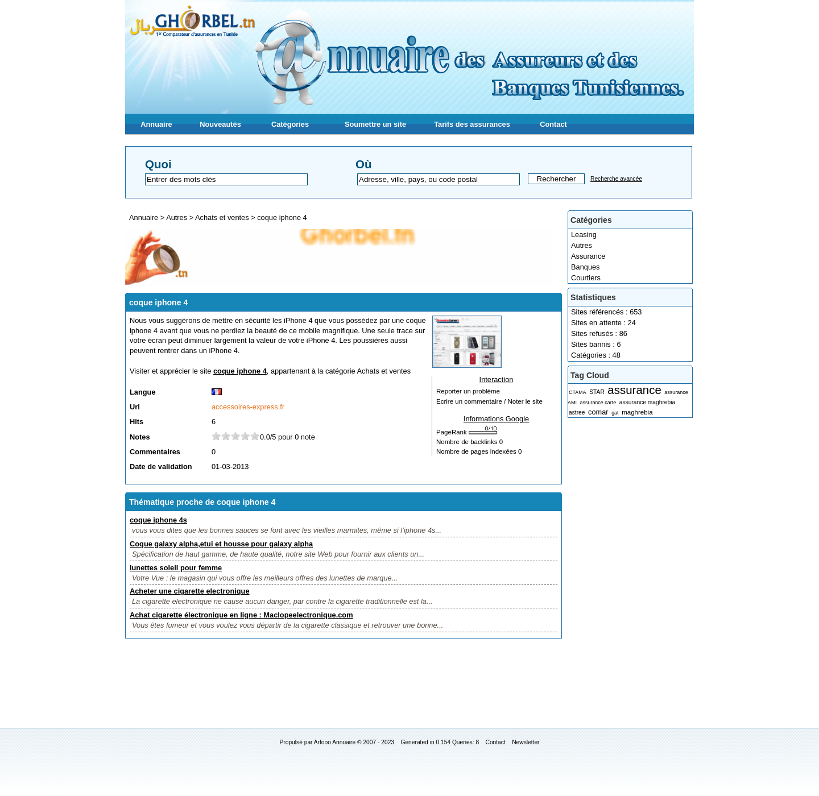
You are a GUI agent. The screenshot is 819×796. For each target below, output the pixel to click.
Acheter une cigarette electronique (190, 591)
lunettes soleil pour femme (176, 567)
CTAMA (577, 392)
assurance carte (598, 402)
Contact (553, 124)
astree (577, 412)
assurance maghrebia (647, 402)
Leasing (584, 234)
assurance (634, 389)
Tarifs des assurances (472, 124)
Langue (143, 392)
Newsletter (525, 742)
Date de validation (161, 466)
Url (135, 407)
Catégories (290, 124)
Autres (581, 245)
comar (598, 412)
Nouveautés (220, 124)
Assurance (588, 256)
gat (614, 413)
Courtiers (586, 277)
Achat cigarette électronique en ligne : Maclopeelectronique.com (241, 615)
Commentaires (155, 451)
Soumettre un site (375, 124)
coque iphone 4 (282, 217)
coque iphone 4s (158, 520)
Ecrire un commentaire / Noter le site (489, 401)
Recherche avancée (616, 179)
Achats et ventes (223, 217)
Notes (140, 437)
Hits (136, 421)
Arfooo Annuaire (334, 742)
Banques (585, 267)
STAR (597, 392)
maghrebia (637, 412)
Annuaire (156, 124)
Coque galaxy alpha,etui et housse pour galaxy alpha (221, 544)
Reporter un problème (468, 391)
